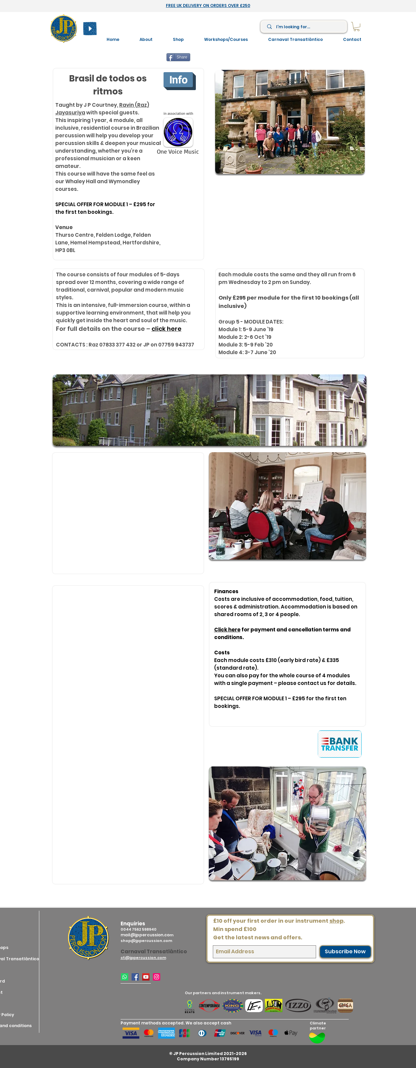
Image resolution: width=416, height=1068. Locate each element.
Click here (227, 629)
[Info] (178, 79)
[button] (226, 39)
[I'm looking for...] (304, 27)
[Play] (90, 28)
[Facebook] (135, 977)
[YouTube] (146, 977)
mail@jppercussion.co (145, 935)
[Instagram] (156, 977)
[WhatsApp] (124, 977)
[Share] (178, 57)
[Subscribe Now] (345, 951)
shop (336, 921)
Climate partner (318, 1025)
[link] (356, 26)
